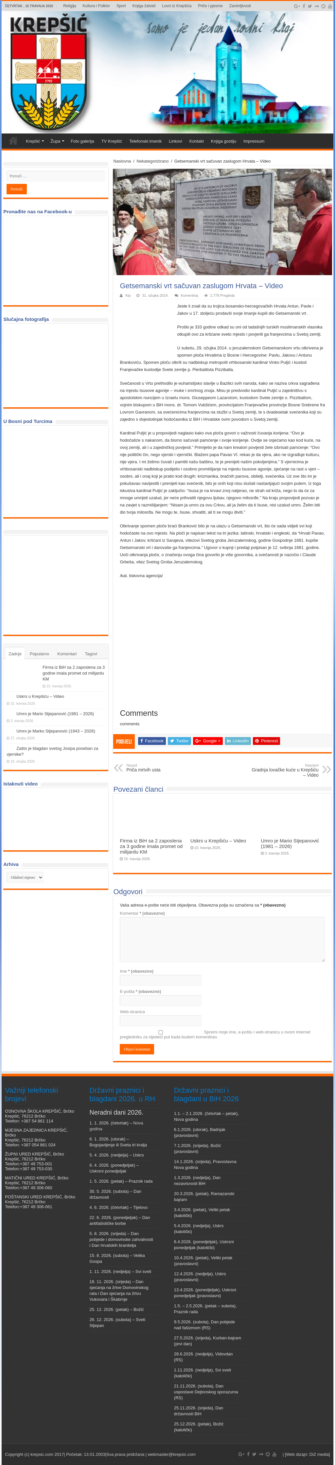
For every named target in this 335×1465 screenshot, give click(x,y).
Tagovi (91, 653)
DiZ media (319, 1454)
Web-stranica (132, 1011)
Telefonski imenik (145, 141)
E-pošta (140, 991)
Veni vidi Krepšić (13, 140)
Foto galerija (82, 141)
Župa (55, 141)
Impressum (253, 141)
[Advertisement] (56, 584)
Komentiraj (189, 295)
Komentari (67, 653)
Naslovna (122, 161)
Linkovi (175, 141)
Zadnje (15, 653)
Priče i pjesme (210, 6)
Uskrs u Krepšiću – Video (218, 840)
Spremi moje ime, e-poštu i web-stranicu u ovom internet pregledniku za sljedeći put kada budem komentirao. (215, 1034)
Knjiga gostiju (223, 141)
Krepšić (33, 141)
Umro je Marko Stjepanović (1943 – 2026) (55, 731)
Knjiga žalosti (144, 6)
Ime (136, 971)
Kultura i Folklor (96, 6)
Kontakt (196, 141)
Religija (69, 6)
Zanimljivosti (240, 6)
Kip (128, 295)
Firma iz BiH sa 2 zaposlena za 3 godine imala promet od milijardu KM (151, 846)
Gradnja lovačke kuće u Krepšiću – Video (285, 770)
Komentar (142, 913)
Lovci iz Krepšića (176, 6)
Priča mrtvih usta (159, 767)
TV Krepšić (111, 141)
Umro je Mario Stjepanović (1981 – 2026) (290, 843)
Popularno (39, 653)
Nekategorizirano (152, 161)
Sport (121, 6)
